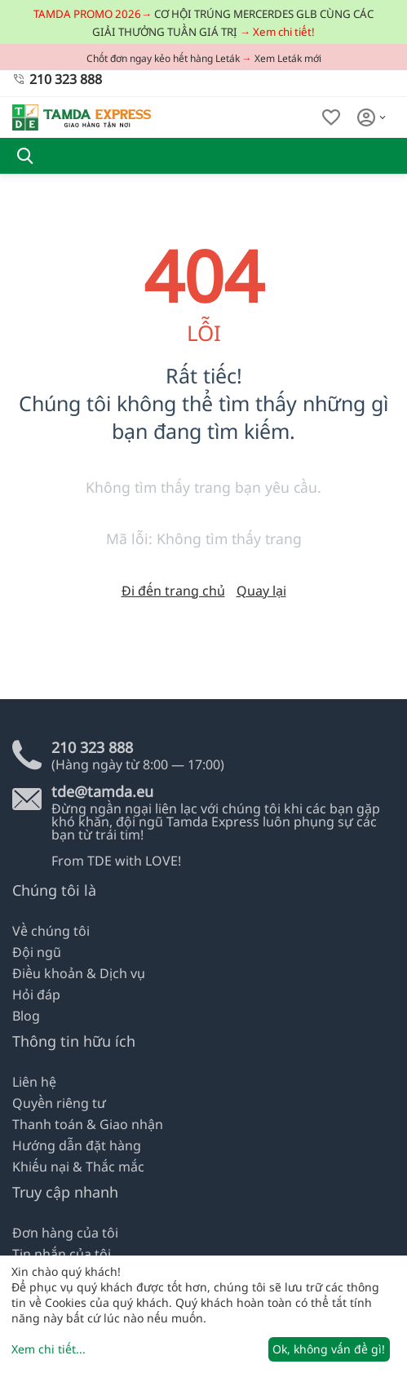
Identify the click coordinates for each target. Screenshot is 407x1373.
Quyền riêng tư (59, 1103)
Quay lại (261, 591)
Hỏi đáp (36, 994)
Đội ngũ (36, 952)
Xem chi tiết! (284, 31)
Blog (26, 1016)
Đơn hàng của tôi (65, 1233)
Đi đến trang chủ (173, 591)
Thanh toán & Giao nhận (87, 1124)
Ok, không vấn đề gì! (328, 1349)
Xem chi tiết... (48, 1349)
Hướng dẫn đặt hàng (76, 1145)
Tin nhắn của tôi (61, 1254)
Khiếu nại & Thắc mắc (78, 1167)
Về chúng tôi (51, 931)
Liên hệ (34, 1082)
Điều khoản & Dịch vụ (78, 973)
